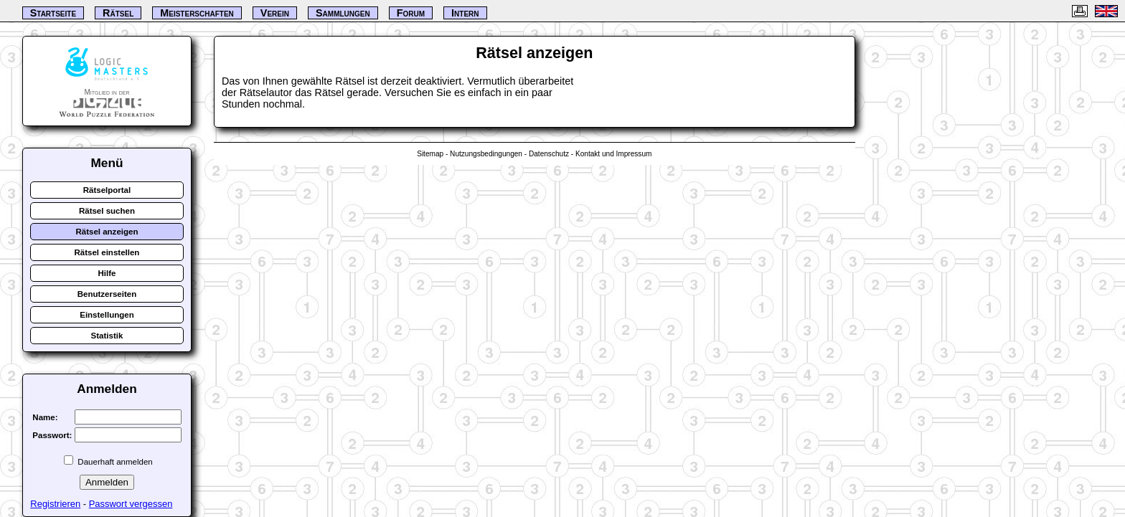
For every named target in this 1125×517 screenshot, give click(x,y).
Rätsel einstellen (107, 252)
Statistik (107, 335)
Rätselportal (107, 190)
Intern (465, 13)
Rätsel (118, 13)
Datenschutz (549, 154)
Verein (274, 13)
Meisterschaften (197, 13)
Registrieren (55, 503)
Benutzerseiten (107, 294)
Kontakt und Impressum (613, 154)
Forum (411, 13)
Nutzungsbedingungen (486, 154)
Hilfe (107, 273)
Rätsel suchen (107, 211)
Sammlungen (343, 13)
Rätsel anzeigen (106, 231)
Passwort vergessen (131, 503)
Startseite (53, 13)
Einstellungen (107, 314)
